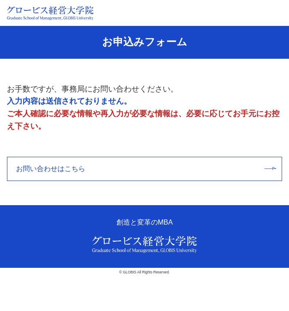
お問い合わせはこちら (146, 168)
